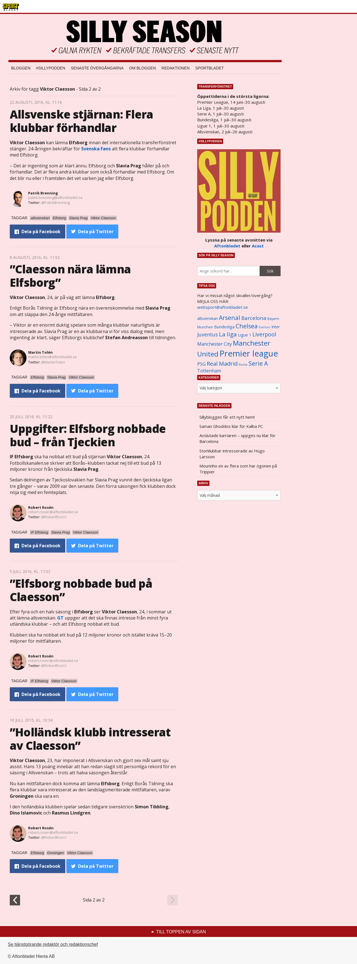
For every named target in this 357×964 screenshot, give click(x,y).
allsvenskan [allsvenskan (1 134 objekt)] (207, 318)
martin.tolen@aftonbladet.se (52, 356)
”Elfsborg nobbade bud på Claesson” (81, 590)
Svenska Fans (96, 149)
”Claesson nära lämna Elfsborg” (70, 275)
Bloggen (20, 68)
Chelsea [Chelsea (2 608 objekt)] (247, 326)
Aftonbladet (227, 246)
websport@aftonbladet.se (222, 307)
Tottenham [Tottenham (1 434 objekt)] (209, 371)
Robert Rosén (41, 507)
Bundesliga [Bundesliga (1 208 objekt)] (224, 326)
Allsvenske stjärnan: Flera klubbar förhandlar (81, 121)
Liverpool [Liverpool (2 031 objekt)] (264, 334)
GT (60, 618)
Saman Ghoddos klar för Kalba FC (231, 426)
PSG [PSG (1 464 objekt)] (201, 364)
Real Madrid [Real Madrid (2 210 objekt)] (222, 363)
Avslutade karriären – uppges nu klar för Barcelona (237, 438)
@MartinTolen (53, 362)
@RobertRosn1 (54, 516)
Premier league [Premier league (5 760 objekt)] (248, 353)
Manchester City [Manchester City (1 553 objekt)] (214, 344)
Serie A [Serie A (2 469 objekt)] (258, 363)
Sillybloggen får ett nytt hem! (227, 417)
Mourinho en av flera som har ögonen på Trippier (238, 468)
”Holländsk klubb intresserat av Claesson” (90, 738)
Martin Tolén (40, 352)
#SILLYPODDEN (50, 68)
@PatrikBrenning (55, 202)
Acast (258, 246)
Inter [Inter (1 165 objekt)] (275, 326)
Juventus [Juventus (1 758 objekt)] (207, 334)
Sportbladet (209, 68)
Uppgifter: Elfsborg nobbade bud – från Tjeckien (88, 435)
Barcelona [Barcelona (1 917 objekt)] (253, 317)
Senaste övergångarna (97, 68)
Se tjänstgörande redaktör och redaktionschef (53, 944)
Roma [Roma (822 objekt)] (243, 365)
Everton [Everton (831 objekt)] (264, 327)
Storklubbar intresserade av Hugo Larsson (232, 453)
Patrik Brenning (43, 193)
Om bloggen (142, 68)
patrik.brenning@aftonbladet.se (55, 197)
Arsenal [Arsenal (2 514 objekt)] (229, 318)
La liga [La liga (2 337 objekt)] (228, 334)
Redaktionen (175, 68)
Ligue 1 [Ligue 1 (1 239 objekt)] (244, 335)
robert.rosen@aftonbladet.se (53, 511)
